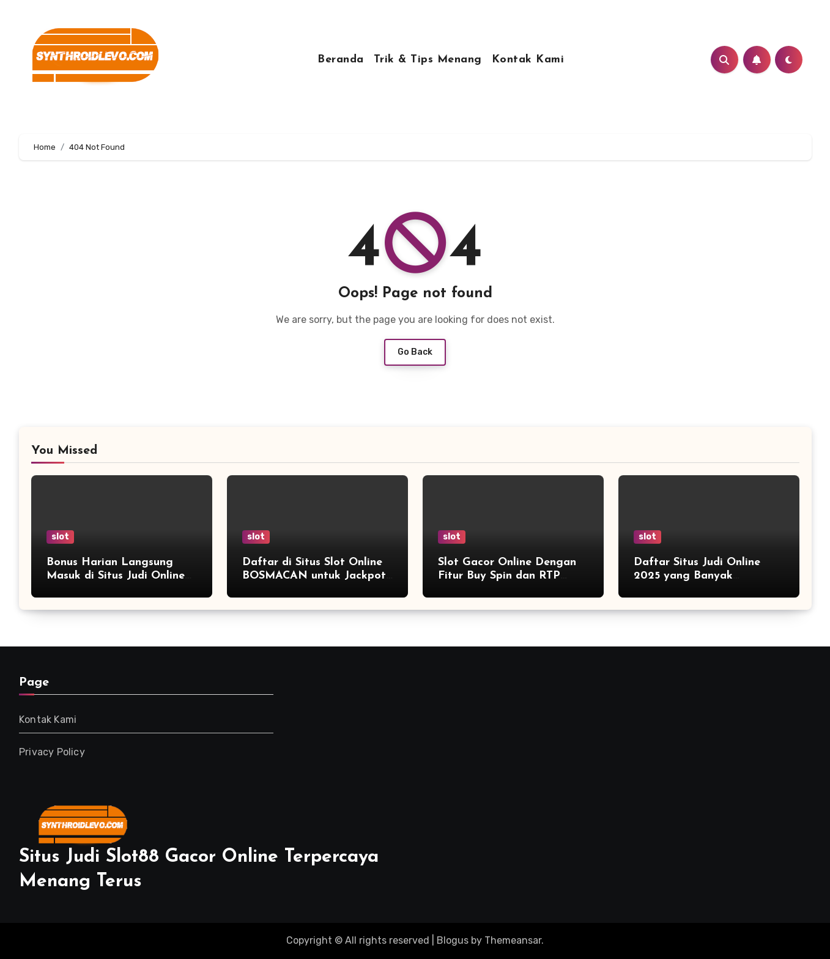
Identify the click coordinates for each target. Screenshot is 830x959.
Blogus (453, 940)
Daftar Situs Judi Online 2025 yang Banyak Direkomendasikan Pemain (703, 575)
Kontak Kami (528, 59)
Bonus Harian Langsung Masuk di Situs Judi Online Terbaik (115, 575)
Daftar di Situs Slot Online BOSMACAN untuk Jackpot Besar (314, 575)
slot (60, 536)
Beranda (340, 59)
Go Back (415, 352)
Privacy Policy (52, 752)
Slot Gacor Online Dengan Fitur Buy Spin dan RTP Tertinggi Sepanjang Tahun (508, 575)
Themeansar (512, 940)
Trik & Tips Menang (428, 59)
